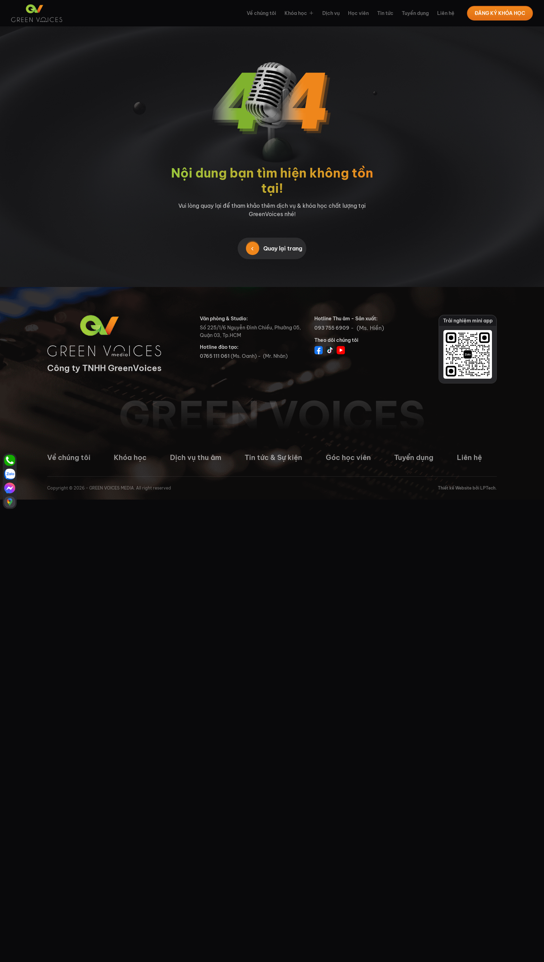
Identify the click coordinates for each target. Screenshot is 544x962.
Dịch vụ (331, 13)
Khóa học (295, 13)
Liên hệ (445, 13)
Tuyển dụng (415, 13)
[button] (310, 13)
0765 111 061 (215, 356)
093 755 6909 (331, 328)
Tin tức (385, 13)
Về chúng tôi (261, 13)
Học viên (358, 13)
